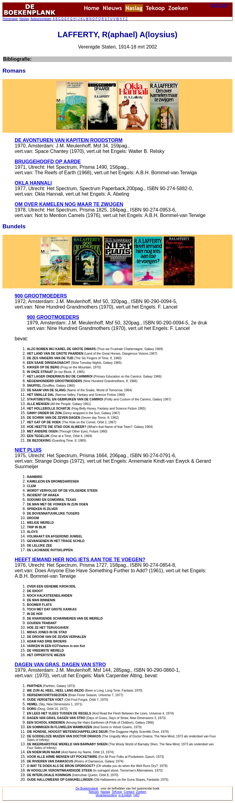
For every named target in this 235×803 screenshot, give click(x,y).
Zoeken (141, 792)
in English (125, 795)
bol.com (219, 5)
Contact (129, 792)
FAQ (136, 795)
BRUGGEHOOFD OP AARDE (48, 161)
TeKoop (117, 792)
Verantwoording (106, 795)
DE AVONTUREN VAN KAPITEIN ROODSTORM (68, 140)
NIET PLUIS (28, 450)
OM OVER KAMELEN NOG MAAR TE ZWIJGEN (69, 204)
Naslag (24, 18)
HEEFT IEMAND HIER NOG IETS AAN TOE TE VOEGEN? (80, 559)
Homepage (10, 18)
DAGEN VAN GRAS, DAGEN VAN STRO (60, 664)
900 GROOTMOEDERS (41, 295)
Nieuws (94, 792)
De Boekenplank (87, 788)
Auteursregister (41, 18)
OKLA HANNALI (33, 183)
